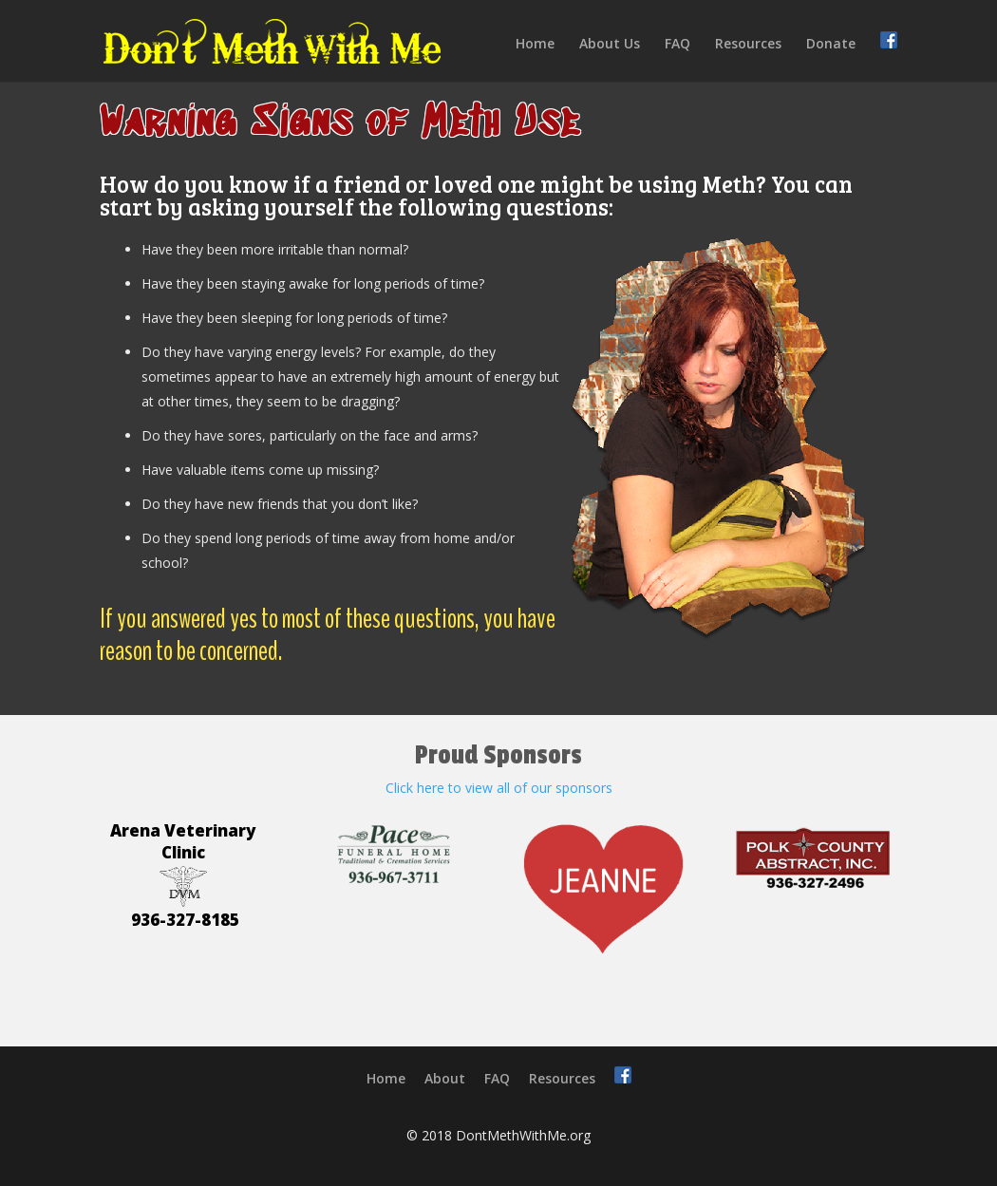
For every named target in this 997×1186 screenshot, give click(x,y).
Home (535, 44)
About (444, 1078)
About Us (609, 44)
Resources (748, 44)
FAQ (677, 44)
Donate (831, 44)
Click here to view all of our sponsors (499, 788)
